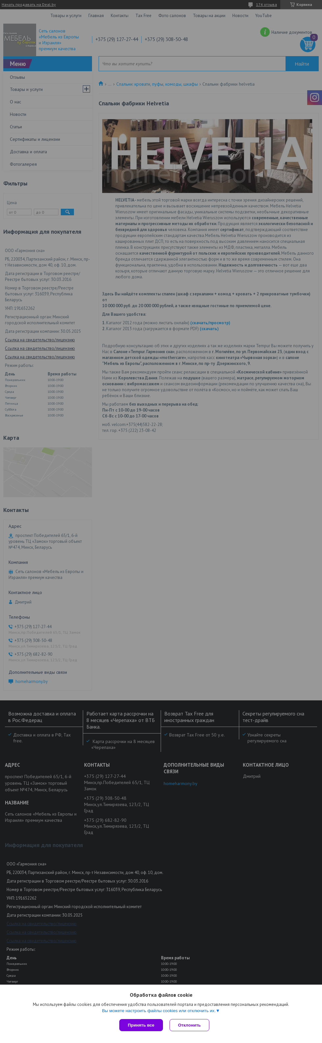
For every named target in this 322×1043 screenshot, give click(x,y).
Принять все (141, 1025)
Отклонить (189, 1025)
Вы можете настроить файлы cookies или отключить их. (159, 1010)
